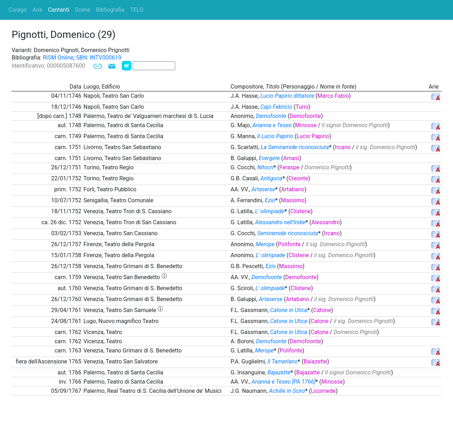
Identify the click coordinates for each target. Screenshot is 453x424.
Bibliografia (110, 9)
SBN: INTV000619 (98, 57)
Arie (37, 9)
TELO (136, 9)
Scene (83, 9)
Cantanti (58, 9)
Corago (17, 9)
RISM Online (58, 57)
